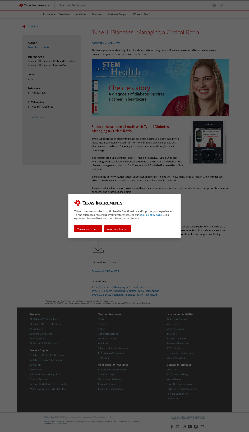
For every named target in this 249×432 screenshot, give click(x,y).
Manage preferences (88, 228)
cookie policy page (150, 214)
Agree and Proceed (117, 228)
